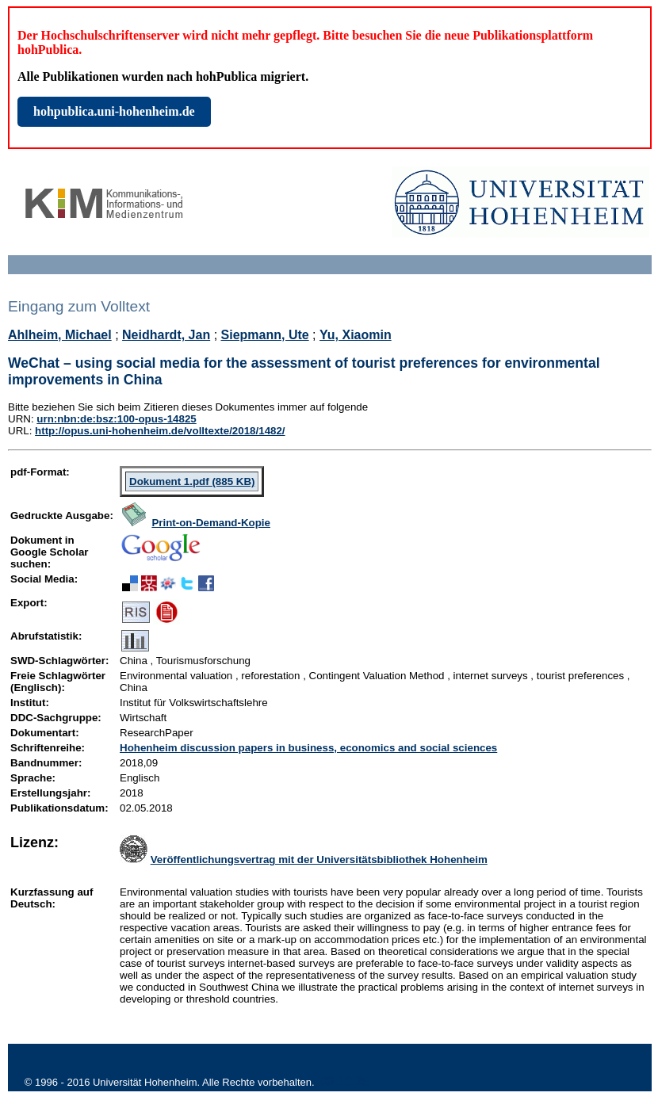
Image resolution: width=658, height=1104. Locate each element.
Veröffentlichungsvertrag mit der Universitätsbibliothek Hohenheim (319, 859)
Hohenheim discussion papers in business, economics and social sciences (308, 748)
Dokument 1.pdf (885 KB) (191, 481)
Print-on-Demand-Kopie (210, 523)
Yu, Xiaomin (355, 335)
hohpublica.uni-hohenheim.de (114, 111)
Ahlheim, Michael (60, 335)
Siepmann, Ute (265, 335)
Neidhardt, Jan (166, 335)
